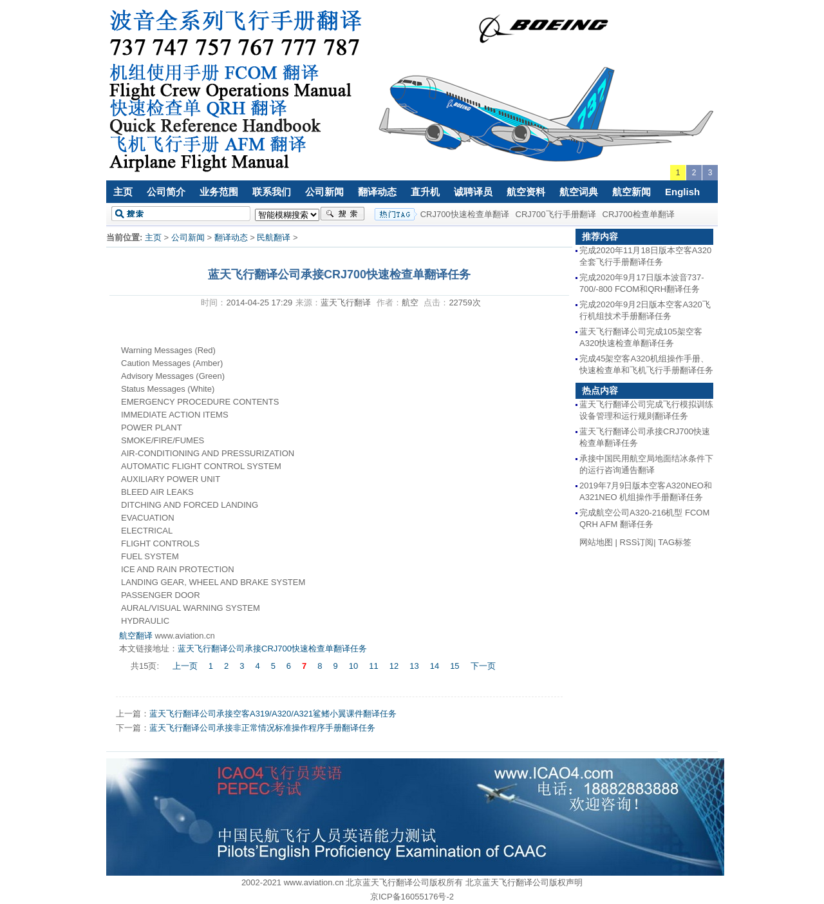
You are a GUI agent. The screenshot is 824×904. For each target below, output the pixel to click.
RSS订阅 (637, 542)
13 (413, 666)
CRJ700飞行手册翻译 (556, 214)
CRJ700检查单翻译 (639, 214)
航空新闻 (631, 191)
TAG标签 (674, 542)
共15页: (146, 666)
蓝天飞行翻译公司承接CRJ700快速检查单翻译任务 (272, 648)
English (682, 191)
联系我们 (271, 191)
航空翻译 (136, 635)
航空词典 (578, 191)
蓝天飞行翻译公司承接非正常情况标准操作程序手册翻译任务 (262, 728)
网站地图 (596, 542)
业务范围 (219, 191)
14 (434, 666)
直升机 (425, 191)
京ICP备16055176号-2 (412, 896)
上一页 (185, 666)
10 (353, 666)
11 (373, 666)
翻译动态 (377, 191)
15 (454, 666)
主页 (123, 191)
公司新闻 (324, 191)
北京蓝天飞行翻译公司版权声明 (524, 882)
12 (393, 666)
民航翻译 (273, 237)
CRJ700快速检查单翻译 (464, 214)
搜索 (342, 214)
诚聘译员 (473, 191)
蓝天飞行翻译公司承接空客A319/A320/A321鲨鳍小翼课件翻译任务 (273, 713)
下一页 (483, 666)
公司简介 (166, 191)
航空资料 (526, 191)
